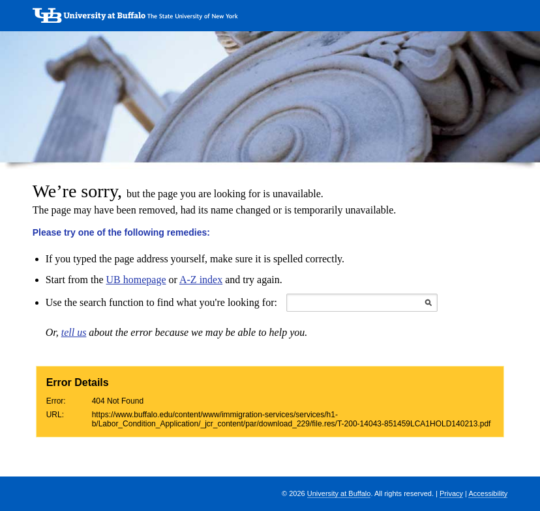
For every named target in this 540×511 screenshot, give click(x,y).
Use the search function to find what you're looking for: (161, 302)
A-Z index (200, 279)
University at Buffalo (339, 493)
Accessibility (487, 493)
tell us (74, 332)
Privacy (451, 493)
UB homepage (136, 279)
